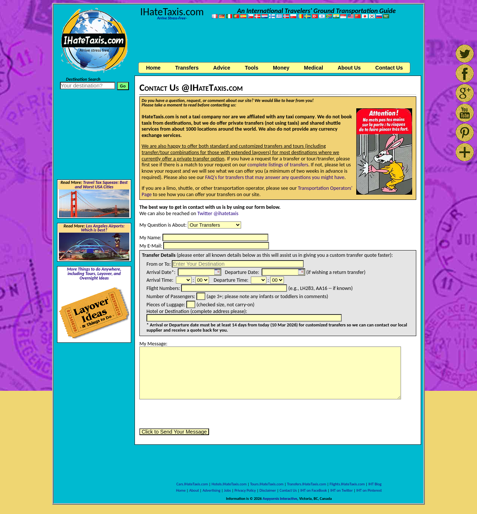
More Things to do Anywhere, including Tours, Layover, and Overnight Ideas (94, 273)
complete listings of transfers (277, 165)
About (194, 490)
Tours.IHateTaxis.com (266, 484)
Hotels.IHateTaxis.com (229, 484)
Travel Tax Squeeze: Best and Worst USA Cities (101, 184)
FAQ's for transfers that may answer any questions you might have (275, 177)
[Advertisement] (278, 42)
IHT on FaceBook (313, 490)
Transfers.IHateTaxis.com (306, 484)
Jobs (227, 490)
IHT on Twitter (342, 490)
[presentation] (196, 413)
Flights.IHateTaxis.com (347, 484)
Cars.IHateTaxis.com (192, 484)
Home (153, 68)
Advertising (212, 490)
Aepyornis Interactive (280, 498)
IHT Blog (374, 484)
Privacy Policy (245, 490)
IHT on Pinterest (369, 490)
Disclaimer (267, 490)
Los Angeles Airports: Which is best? (102, 228)
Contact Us (288, 490)
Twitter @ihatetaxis (218, 213)
